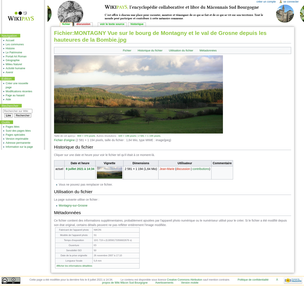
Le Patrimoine (14, 52)
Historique (136, 24)
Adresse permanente (18, 142)
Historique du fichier (150, 50)
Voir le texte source (112, 24)
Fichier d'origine (64, 140)
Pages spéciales (15, 134)
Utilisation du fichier (181, 50)
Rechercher (10, 105)
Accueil (10, 40)
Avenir (9, 72)
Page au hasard (15, 95)
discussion (183, 169)
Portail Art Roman (16, 56)
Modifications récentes (19, 91)
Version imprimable (17, 138)
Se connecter (291, 1)
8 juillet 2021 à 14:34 (80, 169)
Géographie (13, 60)
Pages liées (12, 126)
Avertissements (164, 282)
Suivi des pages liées (18, 130)
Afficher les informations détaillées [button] (74, 266)
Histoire (10, 48)
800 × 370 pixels (86, 135)
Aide (8, 99)
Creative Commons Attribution (184, 279)
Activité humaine (15, 68)
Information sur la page (19, 146)
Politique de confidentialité (253, 279)
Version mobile (190, 282)
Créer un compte (266, 1)
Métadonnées (208, 50)
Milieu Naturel (14, 64)
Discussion (83, 24)
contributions (200, 169)
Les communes (15, 44)
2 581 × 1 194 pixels (149, 135)
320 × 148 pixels (127, 135)
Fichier (127, 50)
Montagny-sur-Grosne (73, 205)
